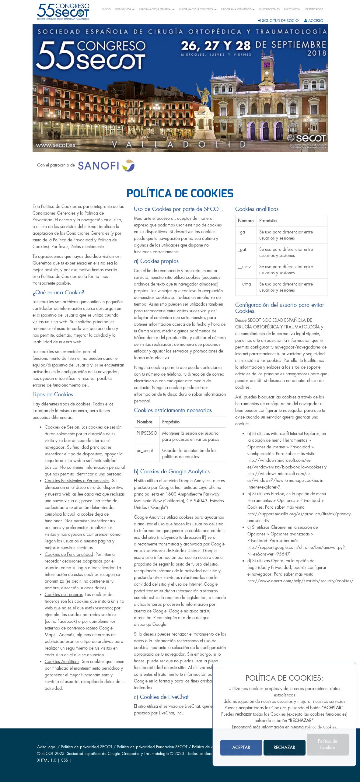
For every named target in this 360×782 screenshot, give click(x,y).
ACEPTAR (241, 747)
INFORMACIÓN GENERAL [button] (157, 9)
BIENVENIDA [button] (125, 9)
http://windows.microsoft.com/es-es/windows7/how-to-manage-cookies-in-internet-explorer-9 (285, 480)
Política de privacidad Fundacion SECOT (152, 746)
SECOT (47, 753)
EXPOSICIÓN (292, 9)
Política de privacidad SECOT (86, 746)
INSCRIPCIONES (269, 9)
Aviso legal (46, 746)
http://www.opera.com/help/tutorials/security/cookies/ (300, 581)
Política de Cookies (320, 727)
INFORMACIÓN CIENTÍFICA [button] (198, 9)
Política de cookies (208, 746)
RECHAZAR (284, 747)
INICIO (106, 9)
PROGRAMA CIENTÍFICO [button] (238, 9)
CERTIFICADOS (314, 9)
